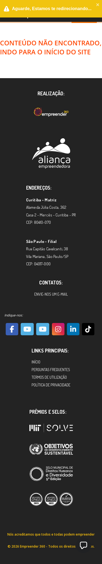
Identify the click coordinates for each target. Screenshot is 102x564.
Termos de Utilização (49, 377)
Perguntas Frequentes (51, 369)
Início (36, 362)
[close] (98, 5)
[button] (83, 545)
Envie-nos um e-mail (51, 294)
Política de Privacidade (51, 385)
